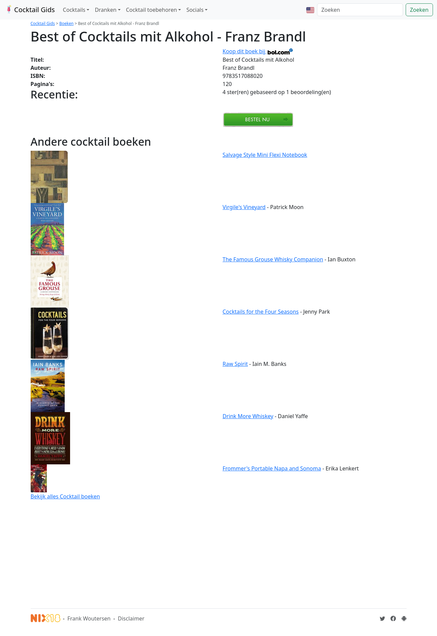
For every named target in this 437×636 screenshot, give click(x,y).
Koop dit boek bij (258, 51)
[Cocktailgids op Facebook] (393, 618)
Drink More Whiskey (248, 416)
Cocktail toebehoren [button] (151, 9)
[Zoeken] (360, 9)
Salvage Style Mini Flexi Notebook (265, 154)
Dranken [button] (105, 9)
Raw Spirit (235, 364)
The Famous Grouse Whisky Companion (273, 259)
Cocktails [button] (74, 9)
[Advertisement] (219, 553)
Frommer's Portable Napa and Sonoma (272, 468)
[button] (310, 10)
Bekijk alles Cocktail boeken (65, 496)
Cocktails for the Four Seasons (261, 311)
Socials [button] (195, 9)
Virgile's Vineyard (244, 207)
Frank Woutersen (89, 618)
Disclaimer (131, 618)
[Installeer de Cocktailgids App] (404, 618)
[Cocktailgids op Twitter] (382, 618)
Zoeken (419, 9)
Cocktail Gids (29, 9)
